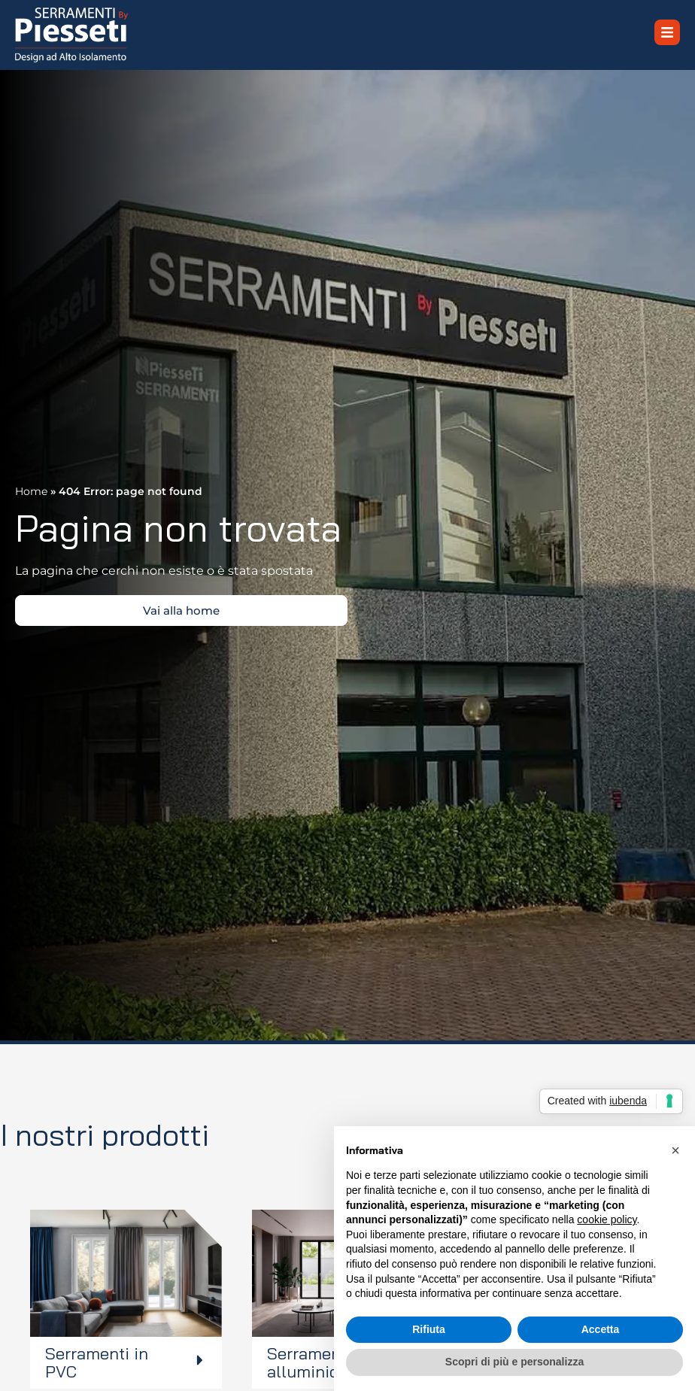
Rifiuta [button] (428, 1329)
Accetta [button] (600, 1329)
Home (31, 491)
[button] (675, 1150)
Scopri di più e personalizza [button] (514, 1362)
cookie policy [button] (606, 1219)
